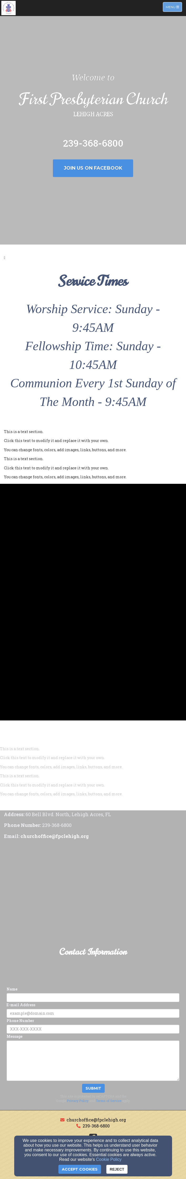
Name (12, 989)
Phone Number (20, 1020)
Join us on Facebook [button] (93, 168)
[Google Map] (93, 881)
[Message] (93, 1060)
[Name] (93, 997)
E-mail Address (21, 1004)
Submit (93, 1088)
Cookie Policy (109, 1159)
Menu (173, 6)
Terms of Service (108, 1101)
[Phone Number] (93, 1029)
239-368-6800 (96, 1126)
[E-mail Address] (93, 1013)
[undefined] (93, 523)
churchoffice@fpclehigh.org (96, 1119)
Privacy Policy (77, 1101)
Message (14, 1036)
